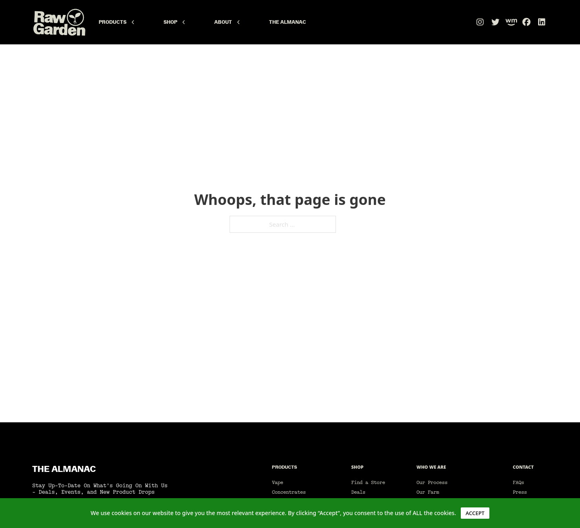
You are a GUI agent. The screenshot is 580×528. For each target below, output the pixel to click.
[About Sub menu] (238, 22)
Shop (170, 22)
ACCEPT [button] (475, 513)
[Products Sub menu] (132, 22)
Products (112, 22)
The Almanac (287, 22)
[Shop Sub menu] (183, 22)
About (223, 22)
